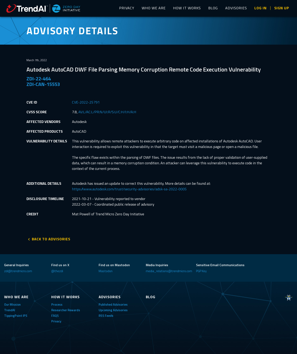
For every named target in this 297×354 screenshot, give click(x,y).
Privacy (56, 321)
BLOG (213, 8)
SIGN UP (281, 8)
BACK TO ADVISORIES (51, 239)
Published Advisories (113, 304)
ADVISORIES (236, 8)
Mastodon (106, 271)
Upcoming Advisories (113, 310)
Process (56, 304)
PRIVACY (126, 8)
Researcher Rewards (65, 310)
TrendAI (9, 310)
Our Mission (12, 304)
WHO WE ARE (154, 8)
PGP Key (201, 271)
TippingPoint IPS (15, 315)
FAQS (55, 315)
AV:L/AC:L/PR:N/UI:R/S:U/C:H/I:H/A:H (107, 112)
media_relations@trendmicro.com (169, 271)
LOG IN (260, 8)
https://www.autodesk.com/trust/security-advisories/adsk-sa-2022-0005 (129, 189)
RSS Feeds (106, 315)
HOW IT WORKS (187, 8)
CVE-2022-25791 (86, 102)
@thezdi (57, 271)
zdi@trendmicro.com (18, 271)
